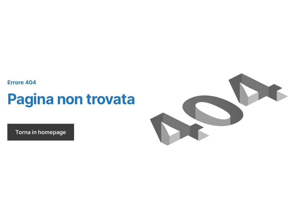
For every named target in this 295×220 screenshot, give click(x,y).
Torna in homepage (40, 132)
